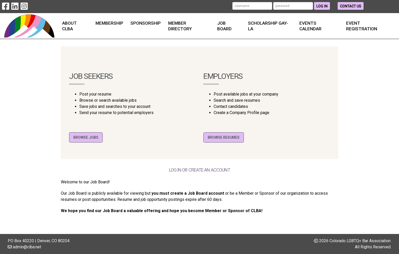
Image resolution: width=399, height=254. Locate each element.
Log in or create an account (199, 170)
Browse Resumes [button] (224, 137)
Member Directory (180, 26)
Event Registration (361, 26)
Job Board (224, 26)
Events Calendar (310, 26)
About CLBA (69, 26)
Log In (322, 6)
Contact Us (350, 6)
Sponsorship (145, 23)
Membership (109, 23)
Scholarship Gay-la (268, 26)
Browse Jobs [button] (85, 137)
